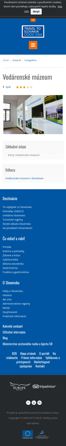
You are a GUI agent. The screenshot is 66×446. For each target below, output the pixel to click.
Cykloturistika (10, 259)
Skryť (36, 11)
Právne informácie (31, 357)
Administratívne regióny (16, 303)
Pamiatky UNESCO (13, 211)
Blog (5, 338)
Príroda (7, 247)
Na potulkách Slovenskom (17, 228)
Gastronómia (10, 268)
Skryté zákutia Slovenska (17, 223)
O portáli (44, 353)
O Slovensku (11, 282)
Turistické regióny (13, 219)
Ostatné (16, 60)
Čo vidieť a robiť (14, 238)
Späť (8, 87)
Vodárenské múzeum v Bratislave (24, 178)
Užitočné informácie (14, 332)
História (7, 295)
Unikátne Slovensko (14, 215)
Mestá (6, 307)
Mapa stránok (28, 353)
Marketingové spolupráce (35, 364)
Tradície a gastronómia (16, 272)
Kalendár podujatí (13, 326)
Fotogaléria (31, 60)
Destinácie (10, 198)
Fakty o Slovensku (13, 291)
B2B (14, 353)
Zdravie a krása (11, 255)
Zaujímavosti (10, 312)
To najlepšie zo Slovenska (17, 207)
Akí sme (7, 299)
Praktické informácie (14, 316)
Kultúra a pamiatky (13, 251)
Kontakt (40, 366)
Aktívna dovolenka (13, 263)
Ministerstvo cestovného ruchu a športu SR (27, 344)
